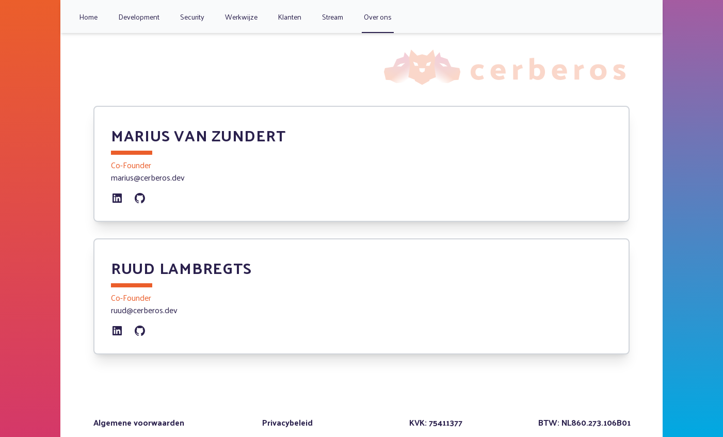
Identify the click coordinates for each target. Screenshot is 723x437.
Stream (332, 16)
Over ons (378, 16)
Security (192, 16)
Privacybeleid (287, 422)
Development (138, 16)
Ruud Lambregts (181, 267)
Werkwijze (241, 16)
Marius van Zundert (198, 135)
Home (88, 16)
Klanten (289, 16)
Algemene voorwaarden (138, 422)
